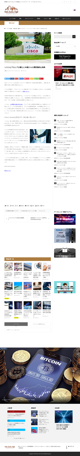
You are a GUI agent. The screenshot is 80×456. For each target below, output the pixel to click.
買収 (36, 210)
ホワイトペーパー (29, 18)
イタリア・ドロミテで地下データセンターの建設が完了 (66, 177)
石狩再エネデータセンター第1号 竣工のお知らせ (66, 128)
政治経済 (65, 149)
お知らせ (57, 18)
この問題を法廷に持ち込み (16, 104)
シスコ (33, 210)
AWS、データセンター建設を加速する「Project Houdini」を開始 (65, 121)
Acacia (23, 210)
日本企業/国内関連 (67, 144)
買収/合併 (11, 23)
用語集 (38, 18)
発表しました (26, 91)
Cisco (26, 210)
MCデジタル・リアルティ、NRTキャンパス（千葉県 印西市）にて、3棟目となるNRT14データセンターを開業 (66, 155)
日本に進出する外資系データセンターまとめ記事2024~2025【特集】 (66, 162)
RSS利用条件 (30, 446)
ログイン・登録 (47, 18)
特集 (20, 18)
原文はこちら (7, 170)
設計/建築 (65, 124)
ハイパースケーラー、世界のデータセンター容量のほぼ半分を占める (66, 184)
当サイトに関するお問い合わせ (53, 446)
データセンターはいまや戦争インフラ (65, 147)
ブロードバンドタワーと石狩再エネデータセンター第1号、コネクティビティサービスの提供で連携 (66, 170)
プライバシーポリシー (40, 446)
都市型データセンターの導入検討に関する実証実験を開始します (66, 141)
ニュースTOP (12, 18)
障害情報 (65, 137)
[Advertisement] (46, 10)
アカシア (29, 210)
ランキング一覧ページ (19, 438)
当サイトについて (67, 18)
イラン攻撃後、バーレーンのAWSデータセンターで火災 (66, 135)
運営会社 (21, 448)
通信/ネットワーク (15, 210)
